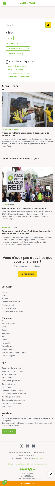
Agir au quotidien (8, 378)
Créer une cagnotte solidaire (12, 390)
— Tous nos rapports (14, 70)
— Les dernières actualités (17, 66)
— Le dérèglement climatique (18, 73)
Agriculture (6, 333)
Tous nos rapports (8, 356)
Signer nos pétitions (9, 374)
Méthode (5, 299)
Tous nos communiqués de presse (15, 352)
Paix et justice (7, 346)
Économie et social (9, 324)
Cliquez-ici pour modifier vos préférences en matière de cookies (27, 464)
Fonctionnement (8, 305)
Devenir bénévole (8, 384)
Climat (4, 327)
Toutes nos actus (8, 349)
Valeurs (4, 295)
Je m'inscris (8, 431)
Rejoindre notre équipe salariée (13, 400)
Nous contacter (7, 406)
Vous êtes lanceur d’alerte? (12, 403)
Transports (6, 343)
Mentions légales (39, 452)
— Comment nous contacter (17, 77)
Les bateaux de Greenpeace (12, 311)
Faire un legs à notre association (14, 394)
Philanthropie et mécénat (11, 397)
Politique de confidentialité (26, 455)
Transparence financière (11, 302)
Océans (4, 340)
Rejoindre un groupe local (11, 381)
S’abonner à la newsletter (11, 368)
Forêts (4, 336)
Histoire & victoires (9, 308)
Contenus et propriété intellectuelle (18, 452)
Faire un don (6, 387)
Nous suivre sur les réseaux (12, 371)
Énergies (5, 330)
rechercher (29, 274)
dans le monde (38, 458)
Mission (4, 292)
